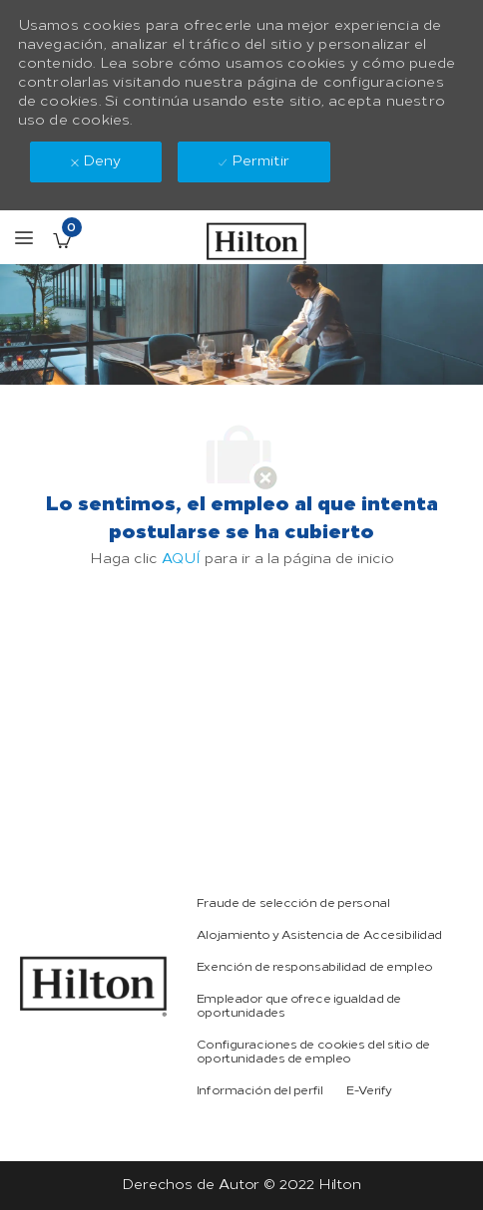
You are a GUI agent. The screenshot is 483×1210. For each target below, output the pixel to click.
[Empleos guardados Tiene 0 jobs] (62, 240)
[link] (93, 986)
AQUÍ (181, 558)
